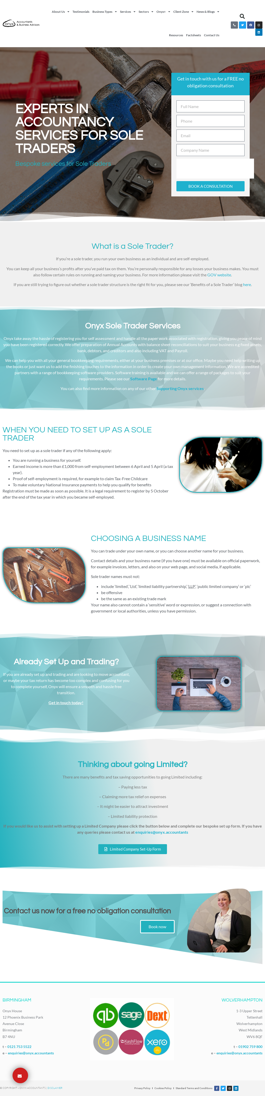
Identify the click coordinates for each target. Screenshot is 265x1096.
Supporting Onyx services (180, 388)
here (247, 284)
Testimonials (81, 12)
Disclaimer (54, 1088)
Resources (176, 35)
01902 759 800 (250, 1046)
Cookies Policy (163, 1088)
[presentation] (215, 169)
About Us (60, 12)
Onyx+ (163, 12)
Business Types (104, 12)
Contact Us (211, 35)
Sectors (146, 12)
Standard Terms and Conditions (194, 1088)
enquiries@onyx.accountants (161, 832)
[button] (242, 16)
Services (128, 12)
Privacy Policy (142, 1088)
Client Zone (183, 12)
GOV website (219, 274)
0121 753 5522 (19, 1046)
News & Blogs (208, 12)
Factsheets (193, 35)
